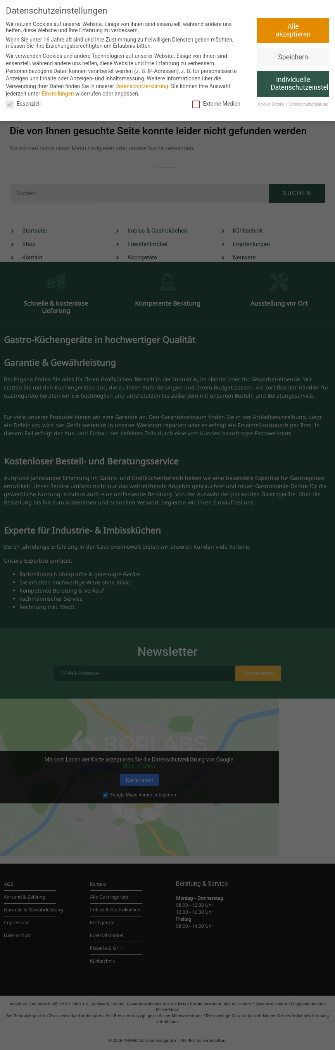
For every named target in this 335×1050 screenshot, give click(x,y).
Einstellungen (57, 93)
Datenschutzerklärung (142, 86)
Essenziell (23, 104)
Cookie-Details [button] (271, 104)
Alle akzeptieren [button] (293, 30)
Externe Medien (216, 104)
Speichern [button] (293, 57)
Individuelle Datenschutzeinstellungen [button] (300, 83)
